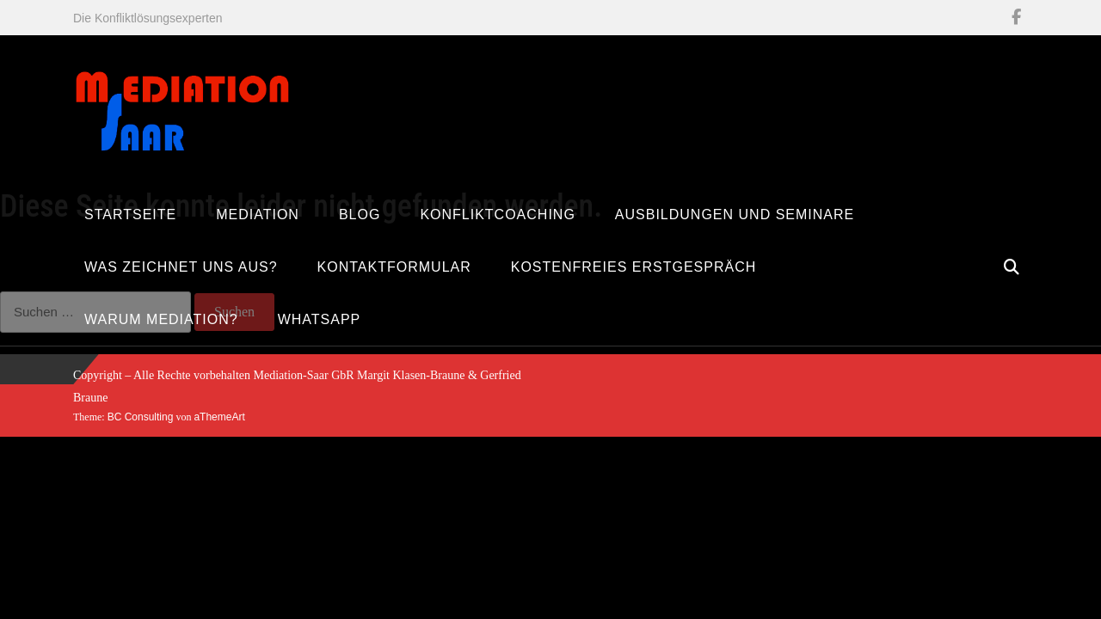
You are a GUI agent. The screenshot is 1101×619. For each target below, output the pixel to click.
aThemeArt (219, 417)
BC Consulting (141, 417)
